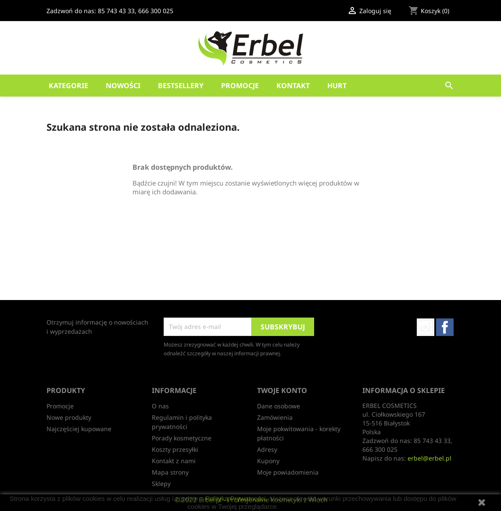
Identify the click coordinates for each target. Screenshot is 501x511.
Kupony (268, 461)
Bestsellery (181, 85)
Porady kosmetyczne (181, 438)
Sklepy (161, 483)
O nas (160, 406)
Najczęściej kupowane (79, 429)
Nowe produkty (69, 417)
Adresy (267, 449)
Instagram (425, 327)
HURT (337, 85)
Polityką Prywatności (235, 498)
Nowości (123, 85)
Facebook (445, 327)
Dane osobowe (278, 406)
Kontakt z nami (174, 461)
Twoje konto (282, 390)
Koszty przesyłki (175, 449)
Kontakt (293, 85)
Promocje (240, 85)
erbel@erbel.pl (429, 458)
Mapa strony (170, 472)
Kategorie (68, 85)
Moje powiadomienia (287, 472)
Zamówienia (275, 417)
